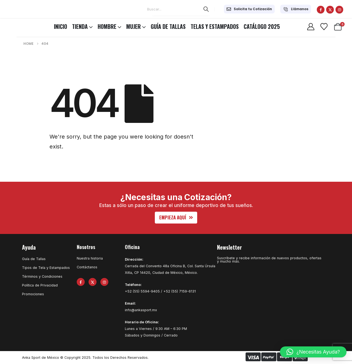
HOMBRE (107, 26)
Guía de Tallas (168, 26)
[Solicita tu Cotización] (249, 9)
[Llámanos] (295, 9)
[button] (176, 218)
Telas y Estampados (215, 26)
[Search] (206, 9)
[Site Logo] (19, 25)
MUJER (133, 26)
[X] (330, 9)
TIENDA (80, 26)
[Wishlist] (324, 26)
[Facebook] (320, 9)
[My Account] (310, 26)
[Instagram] (339, 9)
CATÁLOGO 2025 (262, 26)
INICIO (60, 26)
